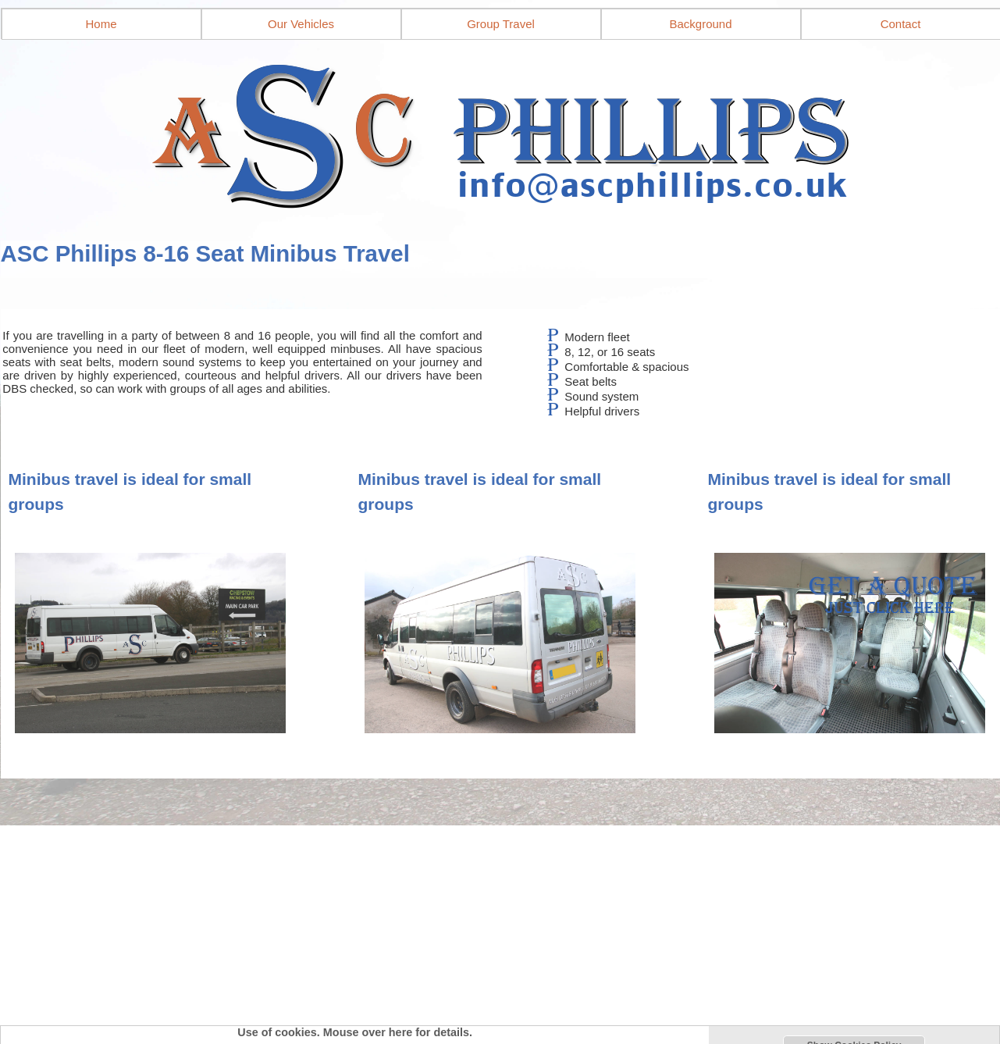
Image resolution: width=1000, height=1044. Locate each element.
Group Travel (501, 23)
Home (100, 23)
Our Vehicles (301, 23)
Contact (901, 23)
